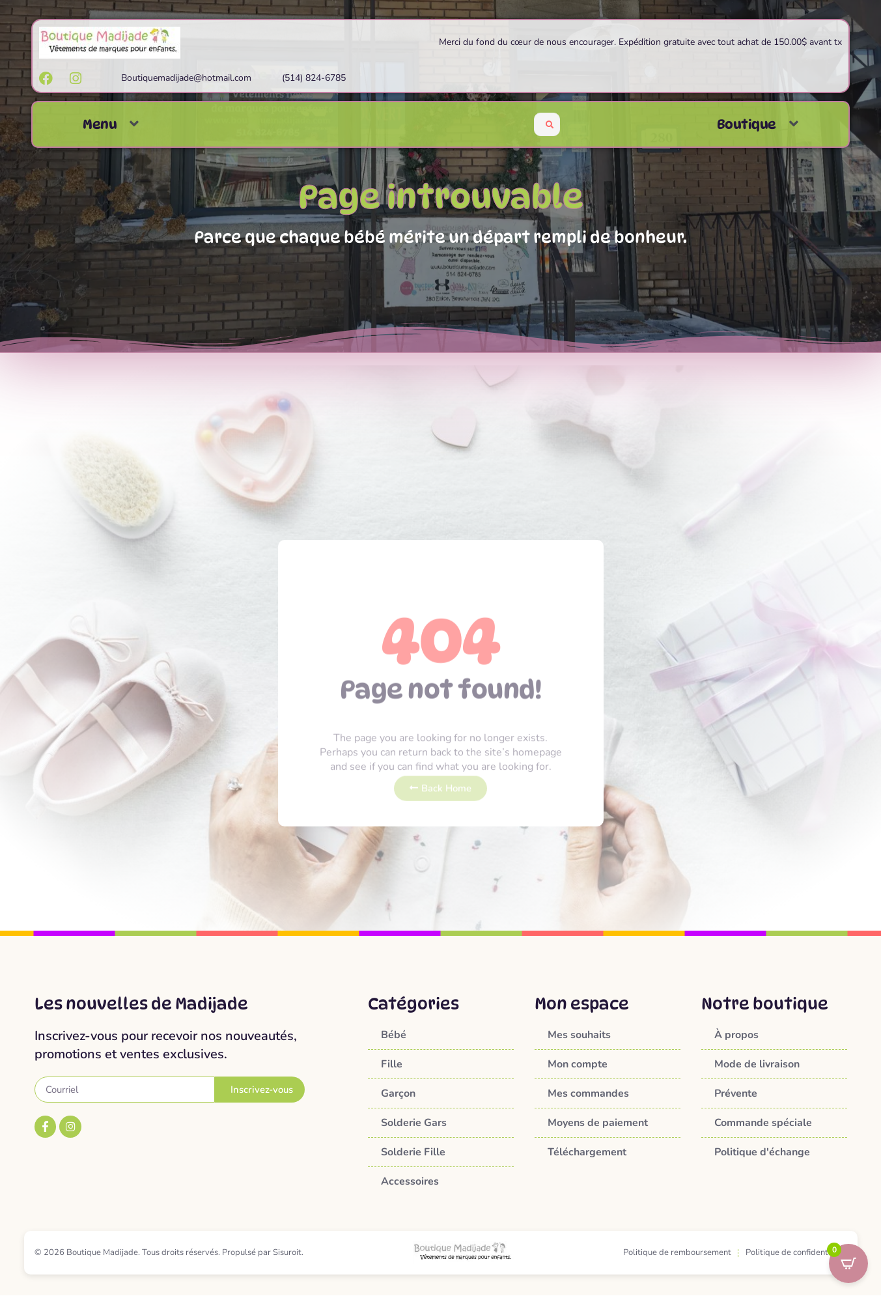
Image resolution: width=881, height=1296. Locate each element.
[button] (134, 124)
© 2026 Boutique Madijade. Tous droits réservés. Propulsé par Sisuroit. (169, 1253)
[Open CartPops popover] (848, 1263)
